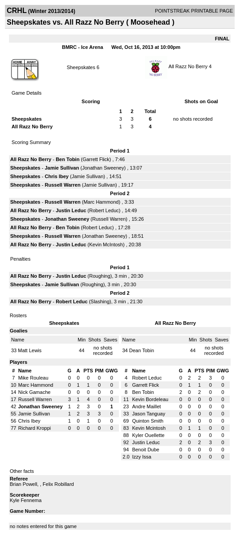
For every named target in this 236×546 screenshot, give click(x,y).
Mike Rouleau (33, 377)
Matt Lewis (30, 350)
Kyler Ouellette (148, 435)
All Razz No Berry (188, 66)
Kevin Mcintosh (149, 428)
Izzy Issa (141, 456)
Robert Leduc (104, 210)
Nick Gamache (34, 392)
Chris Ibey (57, 176)
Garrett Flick (96, 159)
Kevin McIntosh (106, 244)
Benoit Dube (145, 449)
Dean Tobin (141, 350)
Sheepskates (81, 67)
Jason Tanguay (148, 413)
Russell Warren (63, 185)
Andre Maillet (146, 406)
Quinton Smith (147, 421)
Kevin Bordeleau (150, 399)
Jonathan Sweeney (103, 167)
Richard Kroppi (34, 428)
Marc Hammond (100, 202)
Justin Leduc (71, 210)
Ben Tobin (67, 159)
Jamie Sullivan (62, 167)
